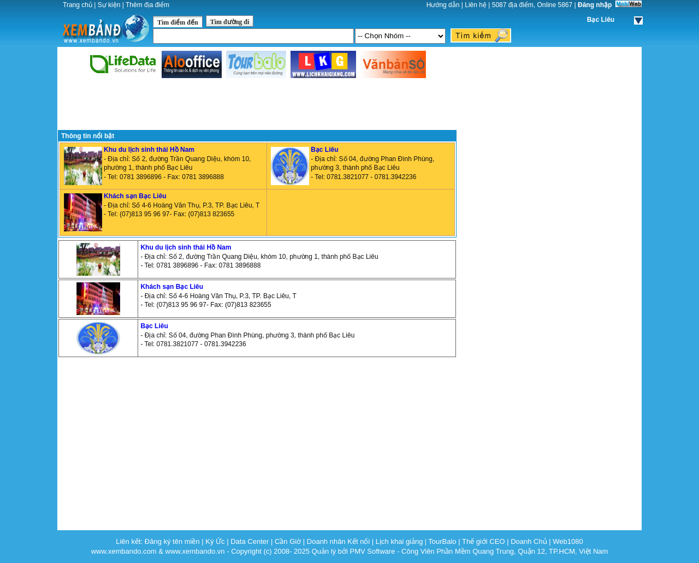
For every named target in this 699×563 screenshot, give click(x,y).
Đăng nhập (595, 5)
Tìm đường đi (230, 22)
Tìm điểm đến (177, 22)
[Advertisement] (257, 104)
